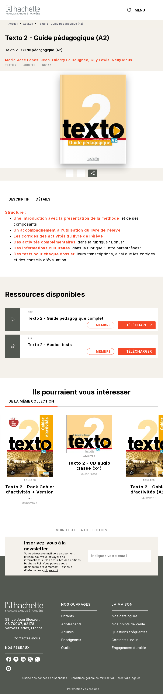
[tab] (18, 199)
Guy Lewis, (101, 60)
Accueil (13, 23)
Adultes (28, 23)
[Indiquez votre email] (114, 556)
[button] (11, 65)
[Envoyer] (146, 556)
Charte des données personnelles (44, 678)
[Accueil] (23, 10)
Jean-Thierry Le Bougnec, (66, 60)
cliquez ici (51, 570)
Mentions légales (129, 678)
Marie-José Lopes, (23, 60)
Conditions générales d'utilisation (93, 678)
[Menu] (141, 10)
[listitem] (8, 659)
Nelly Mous (122, 60)
